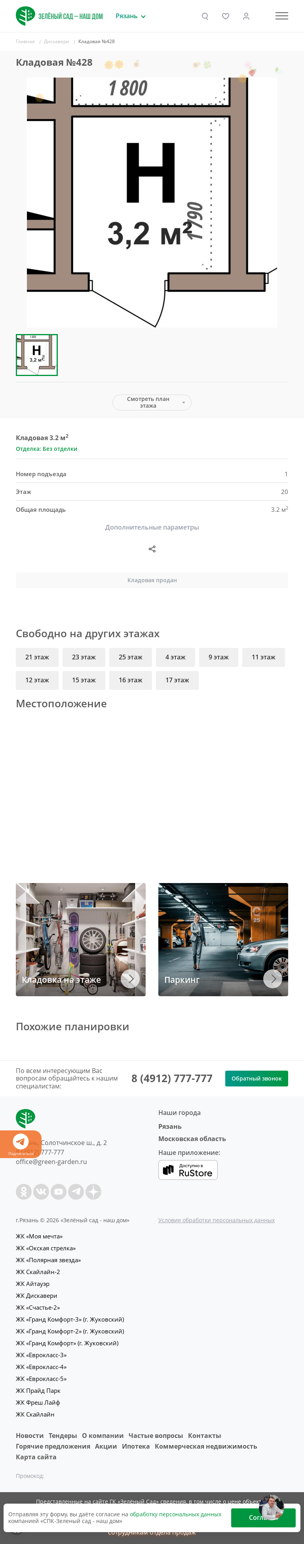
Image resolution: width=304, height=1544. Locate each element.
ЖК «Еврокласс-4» (41, 1367)
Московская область (192, 1138)
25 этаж (130, 657)
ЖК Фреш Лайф (38, 1402)
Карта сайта (36, 1457)
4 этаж (175, 657)
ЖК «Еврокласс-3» (41, 1355)
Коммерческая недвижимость (206, 1446)
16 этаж (130, 680)
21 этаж (37, 657)
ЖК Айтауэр (32, 1284)
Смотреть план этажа (148, 402)
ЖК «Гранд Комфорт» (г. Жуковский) (67, 1343)
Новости (30, 1435)
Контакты (204, 1435)
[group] (152, 203)
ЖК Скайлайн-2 (38, 1272)
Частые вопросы (156, 1435)
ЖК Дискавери (36, 1295)
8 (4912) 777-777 (172, 1078)
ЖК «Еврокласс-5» (41, 1379)
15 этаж (84, 680)
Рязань (170, 1126)
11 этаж (264, 657)
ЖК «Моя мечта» (39, 1236)
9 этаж (219, 657)
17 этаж (177, 680)
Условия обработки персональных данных (216, 1220)
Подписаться (20, 1145)
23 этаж (84, 657)
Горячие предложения (53, 1446)
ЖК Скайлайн (35, 1414)
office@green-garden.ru (51, 1161)
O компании (103, 1435)
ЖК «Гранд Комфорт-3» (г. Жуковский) (70, 1319)
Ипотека (136, 1446)
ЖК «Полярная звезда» (48, 1260)
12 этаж (37, 680)
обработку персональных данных (175, 1514)
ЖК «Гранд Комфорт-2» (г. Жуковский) (70, 1331)
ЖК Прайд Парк (38, 1390)
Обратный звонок (257, 1078)
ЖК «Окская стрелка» (46, 1248)
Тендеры (63, 1435)
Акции (106, 1446)
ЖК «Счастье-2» (38, 1307)
